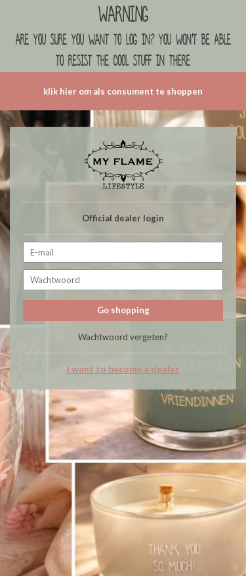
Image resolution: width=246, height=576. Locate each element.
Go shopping (123, 310)
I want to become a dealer (123, 369)
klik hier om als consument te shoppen (123, 91)
